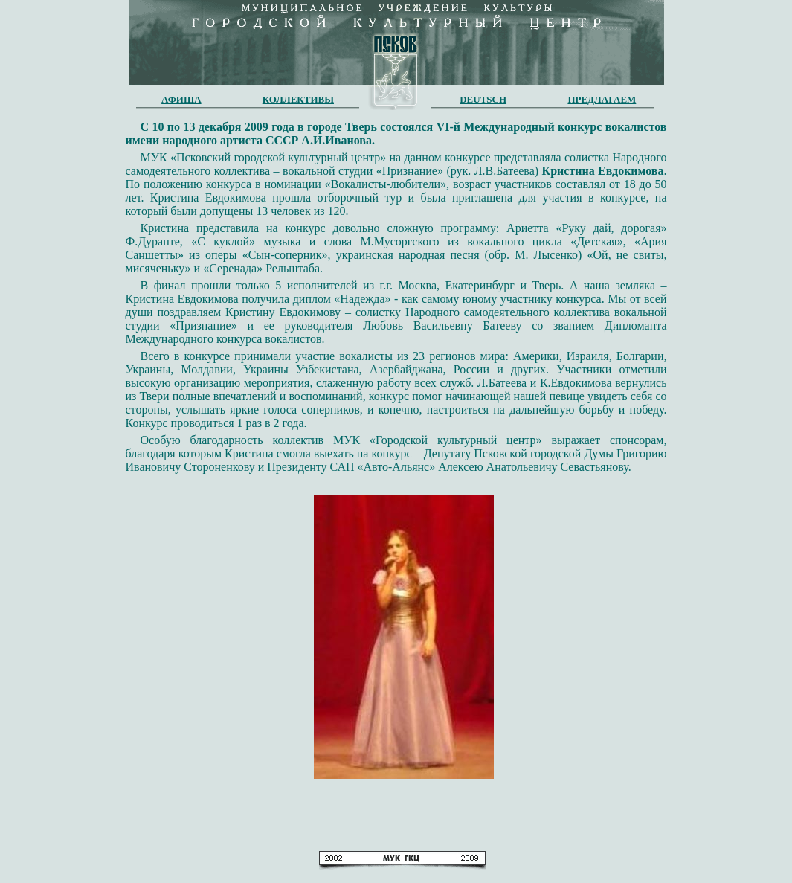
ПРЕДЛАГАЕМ (601, 99)
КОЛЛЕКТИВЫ (298, 99)
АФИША (181, 99)
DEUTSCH (483, 99)
